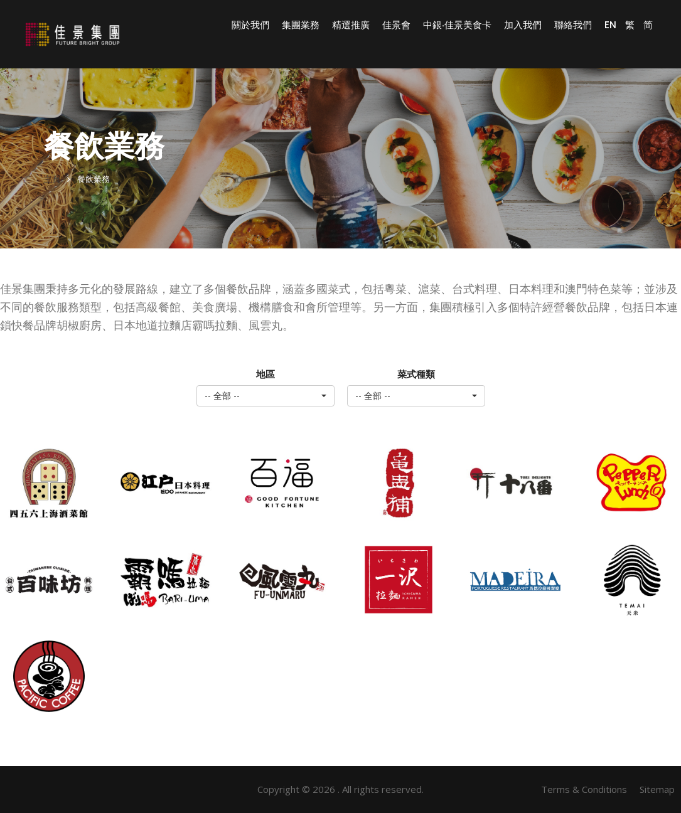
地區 (265, 374)
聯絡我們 (573, 25)
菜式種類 (416, 374)
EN (610, 24)
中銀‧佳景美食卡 (457, 25)
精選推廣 (351, 25)
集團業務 (300, 25)
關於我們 (250, 25)
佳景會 (396, 25)
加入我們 (523, 25)
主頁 (52, 179)
